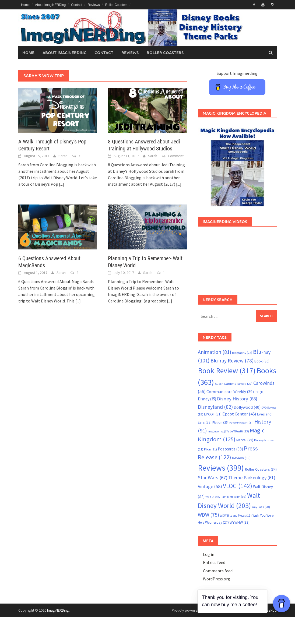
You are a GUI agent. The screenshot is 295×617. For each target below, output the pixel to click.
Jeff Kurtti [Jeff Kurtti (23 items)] (239, 431)
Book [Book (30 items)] (261, 361)
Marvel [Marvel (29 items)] (244, 440)
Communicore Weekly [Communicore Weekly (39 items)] (230, 391)
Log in (208, 554)
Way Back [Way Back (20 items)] (261, 507)
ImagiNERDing (58, 610)
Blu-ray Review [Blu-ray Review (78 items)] (232, 360)
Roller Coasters (116, 5)
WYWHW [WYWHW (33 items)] (240, 522)
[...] (61, 184)
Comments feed (218, 570)
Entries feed (214, 562)
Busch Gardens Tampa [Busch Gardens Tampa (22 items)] (233, 384)
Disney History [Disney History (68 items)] (237, 399)
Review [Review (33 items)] (241, 458)
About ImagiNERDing (50, 5)
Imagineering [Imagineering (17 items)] (218, 431)
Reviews (93, 5)
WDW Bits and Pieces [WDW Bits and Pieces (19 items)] (236, 515)
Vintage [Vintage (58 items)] (210, 486)
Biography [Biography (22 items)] (242, 353)
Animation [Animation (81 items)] (214, 352)
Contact (76, 5)
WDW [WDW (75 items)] (208, 515)
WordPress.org (216, 578)
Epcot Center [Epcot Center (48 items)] (239, 414)
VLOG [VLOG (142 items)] (237, 486)
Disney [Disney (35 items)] (207, 398)
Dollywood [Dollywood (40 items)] (247, 407)
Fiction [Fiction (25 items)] (220, 422)
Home (25, 5)
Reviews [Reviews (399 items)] (221, 468)
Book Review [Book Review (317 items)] (227, 370)
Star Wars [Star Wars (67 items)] (212, 477)
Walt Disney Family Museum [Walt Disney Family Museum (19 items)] (225, 497)
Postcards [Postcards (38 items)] (230, 449)
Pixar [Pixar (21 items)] (210, 449)
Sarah (63, 155)
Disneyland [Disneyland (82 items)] (215, 406)
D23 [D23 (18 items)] (260, 392)
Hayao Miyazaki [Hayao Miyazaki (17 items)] (241, 422)
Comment (176, 155)
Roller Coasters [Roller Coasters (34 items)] (261, 469)
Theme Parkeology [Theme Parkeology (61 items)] (251, 477)
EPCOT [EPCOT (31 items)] (213, 414)
